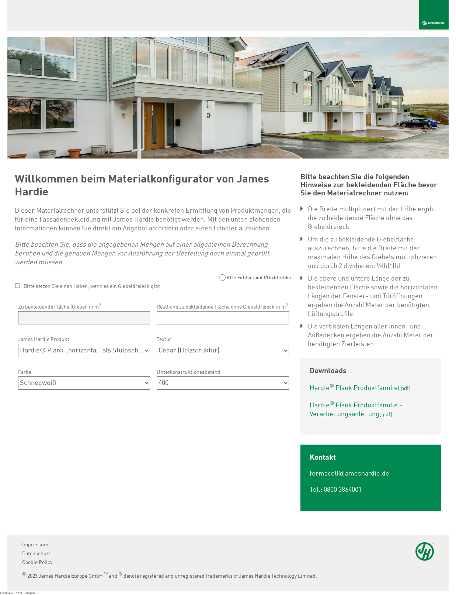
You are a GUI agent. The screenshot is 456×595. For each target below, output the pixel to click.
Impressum (35, 544)
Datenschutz (36, 553)
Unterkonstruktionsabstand (188, 372)
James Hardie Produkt (43, 339)
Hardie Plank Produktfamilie (360, 388)
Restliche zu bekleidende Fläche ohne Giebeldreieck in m (222, 306)
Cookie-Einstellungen (17, 593)
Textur (164, 339)
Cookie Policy (37, 562)
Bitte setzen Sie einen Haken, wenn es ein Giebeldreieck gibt (92, 286)
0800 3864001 (343, 490)
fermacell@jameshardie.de (349, 473)
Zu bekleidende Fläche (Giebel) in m (59, 306)
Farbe (24, 372)
